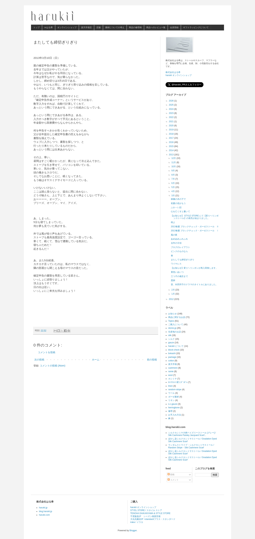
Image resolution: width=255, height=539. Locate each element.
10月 (174, 166)
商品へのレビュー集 (155, 27)
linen (170, 386)
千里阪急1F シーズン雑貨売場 (145, 516)
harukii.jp (43, 507)
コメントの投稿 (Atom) (52, 365)
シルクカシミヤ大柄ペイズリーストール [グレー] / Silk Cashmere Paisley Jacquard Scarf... (192, 433)
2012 (171, 299)
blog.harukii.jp (45, 511)
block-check (173, 350)
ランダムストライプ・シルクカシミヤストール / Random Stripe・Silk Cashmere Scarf (191, 446)
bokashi (171, 353)
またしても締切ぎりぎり (182, 259)
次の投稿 (39, 359)
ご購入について (175, 324)
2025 (171, 105)
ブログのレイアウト (180, 247)
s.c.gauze (172, 404)
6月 (173, 183)
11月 (174, 162)
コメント (173, 480)
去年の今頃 (176, 243)
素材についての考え (114, 27)
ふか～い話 (176, 207)
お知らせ (172, 313)
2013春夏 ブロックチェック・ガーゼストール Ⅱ (195, 226)
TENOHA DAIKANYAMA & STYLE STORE (150, 513)
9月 (173, 170)
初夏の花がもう (178, 203)
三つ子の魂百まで (179, 276)
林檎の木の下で (178, 199)
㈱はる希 (48, 27)
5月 (173, 187)
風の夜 (174, 235)
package (172, 357)
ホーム (95, 359)
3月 (173, 195)
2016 (171, 142)
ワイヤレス (176, 264)
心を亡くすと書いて (180, 211)
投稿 (171, 474)
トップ (36, 27)
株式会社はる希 (173, 72)
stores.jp (172, 328)
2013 (171, 154)
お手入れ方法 (174, 415)
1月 (173, 294)
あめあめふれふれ (179, 239)
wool (170, 375)
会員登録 (174, 27)
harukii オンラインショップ (179, 75)
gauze (171, 342)
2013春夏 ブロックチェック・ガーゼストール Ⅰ (195, 230)
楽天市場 (172, 364)
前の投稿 (152, 359)
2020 (171, 125)
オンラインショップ (66, 27)
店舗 (98, 27)
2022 (171, 117)
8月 (173, 175)
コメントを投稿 (46, 352)
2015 (171, 146)
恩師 (173, 280)
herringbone (174, 407)
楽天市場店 (86, 27)
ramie (171, 371)
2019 (171, 129)
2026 (171, 101)
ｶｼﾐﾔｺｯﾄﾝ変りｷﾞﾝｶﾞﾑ (177, 382)
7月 (173, 179)
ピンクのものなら (179, 251)
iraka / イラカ (136, 522)
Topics (171, 321)
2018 (171, 134)
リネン (171, 400)
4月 (173, 191)
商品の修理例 (135, 27)
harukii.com (44, 515)
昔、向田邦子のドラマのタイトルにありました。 (194, 284)
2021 (171, 121)
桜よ (173, 222)
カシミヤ (172, 378)
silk (169, 335)
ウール (171, 393)
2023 (171, 113)
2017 (171, 138)
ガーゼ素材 (173, 397)
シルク (171, 339)
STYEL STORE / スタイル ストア (146, 510)
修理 (170, 411)
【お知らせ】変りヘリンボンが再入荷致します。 (194, 268)
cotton (171, 360)
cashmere (173, 368)
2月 (173, 290)
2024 (171, 109)
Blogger (133, 530)
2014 (171, 150)
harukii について (176, 346)
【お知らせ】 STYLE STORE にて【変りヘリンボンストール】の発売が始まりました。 (195, 217)
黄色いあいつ (177, 272)
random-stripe (174, 389)
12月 (174, 158)
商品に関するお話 (176, 317)
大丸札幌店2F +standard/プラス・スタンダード (152, 519)
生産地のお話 (174, 332)
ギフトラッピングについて (196, 27)
